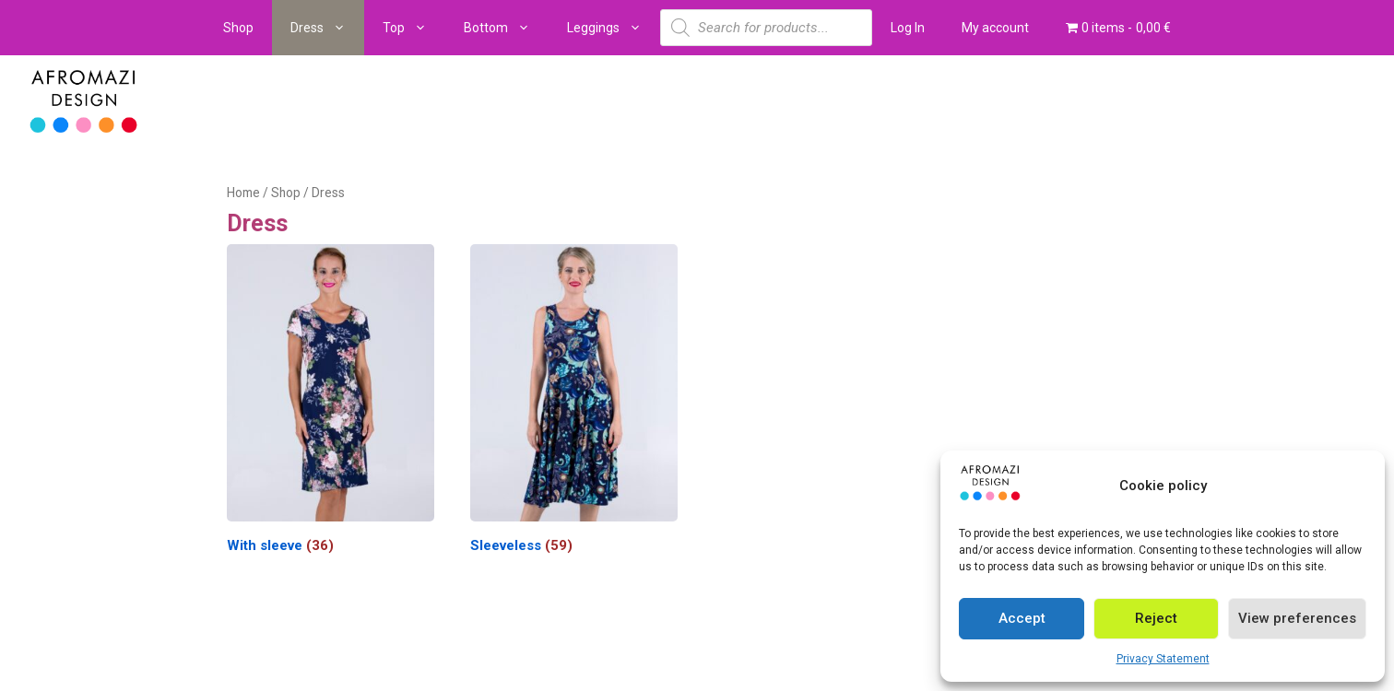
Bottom (506, 27)
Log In (908, 27)
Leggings (613, 27)
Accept (1022, 618)
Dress (327, 27)
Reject (1156, 618)
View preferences (1297, 618)
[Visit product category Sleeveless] (574, 403)
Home (243, 192)
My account (995, 27)
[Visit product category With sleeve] (330, 403)
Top (414, 27)
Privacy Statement (1163, 658)
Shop (238, 27)
